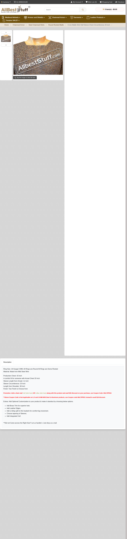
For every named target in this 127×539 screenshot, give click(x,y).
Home (6, 25)
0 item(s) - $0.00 (110, 9)
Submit (81, 405)
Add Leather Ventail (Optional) (77, 189)
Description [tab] (7, 278)
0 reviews (79, 33)
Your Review (82, 372)
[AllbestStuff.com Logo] (15, 9)
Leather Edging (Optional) (75, 220)
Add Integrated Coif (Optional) (76, 103)
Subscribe (75, 535)
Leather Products (95, 17)
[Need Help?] (70, 259)
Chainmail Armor (57, 17)
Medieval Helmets (10, 17)
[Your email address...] (56, 535)
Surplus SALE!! (11, 20)
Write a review (91, 33)
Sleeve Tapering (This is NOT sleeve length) (82, 95)
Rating (80, 393)
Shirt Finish (71, 63)
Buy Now (109, 254)
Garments (76, 17)
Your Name (82, 363)
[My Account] (76, 2)
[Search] (82, 9)
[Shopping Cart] (106, 2)
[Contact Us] (21, 2)
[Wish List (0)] (91, 2)
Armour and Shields (34, 17)
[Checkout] (119, 2)
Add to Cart (93, 254)
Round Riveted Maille (56, 25)
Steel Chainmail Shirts (36, 25)
